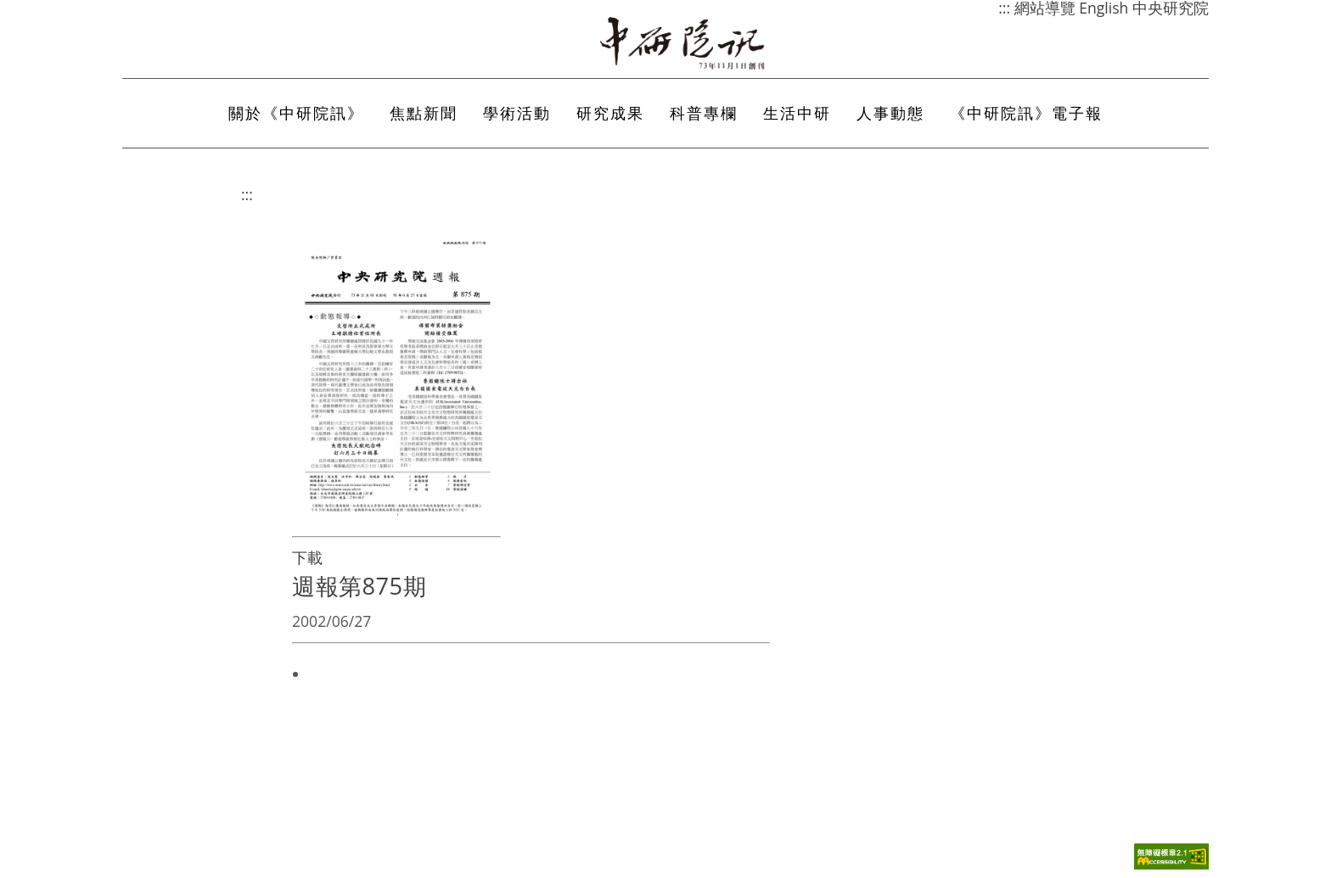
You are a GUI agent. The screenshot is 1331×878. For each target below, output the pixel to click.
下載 (307, 557)
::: (247, 194)
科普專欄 (704, 113)
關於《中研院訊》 (296, 113)
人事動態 (890, 113)
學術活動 (517, 113)
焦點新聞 (424, 113)
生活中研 (797, 113)
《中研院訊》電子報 (1026, 113)
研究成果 (610, 113)
